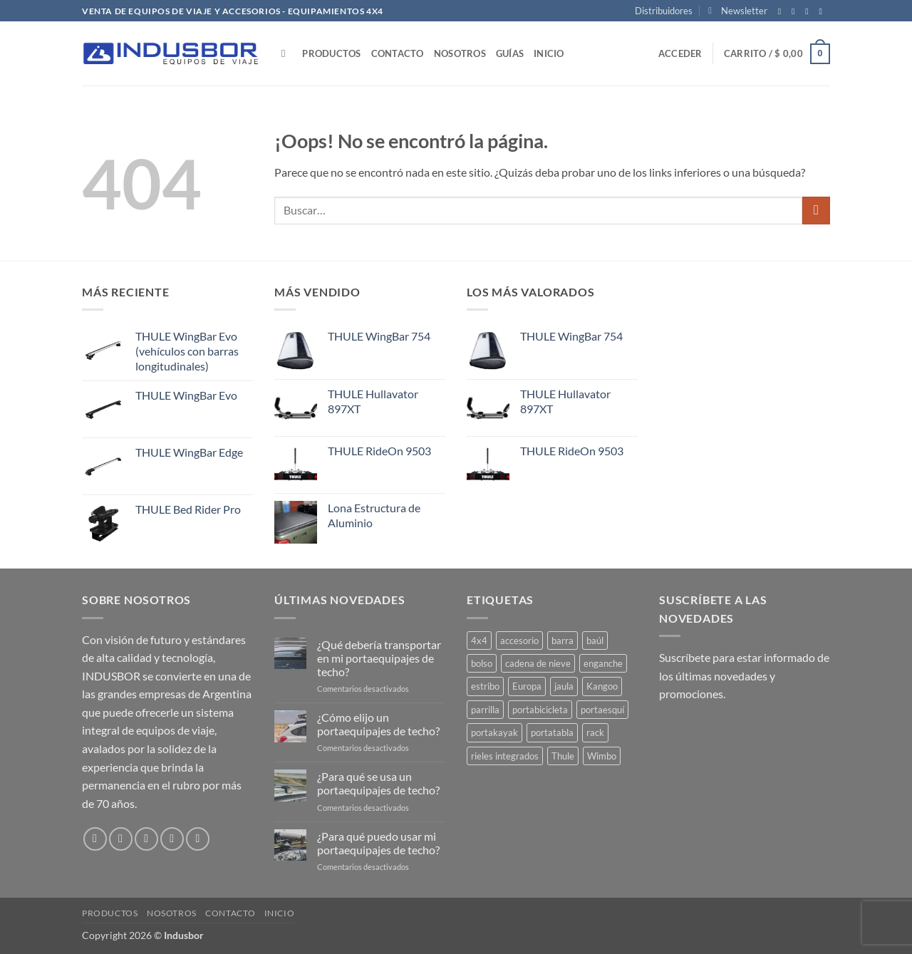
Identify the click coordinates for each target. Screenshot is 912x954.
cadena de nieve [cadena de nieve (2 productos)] (538, 663)
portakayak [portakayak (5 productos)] (494, 732)
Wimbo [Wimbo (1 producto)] (601, 756)
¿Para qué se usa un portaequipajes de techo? (378, 783)
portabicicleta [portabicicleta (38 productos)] (540, 709)
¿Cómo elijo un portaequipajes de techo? (378, 723)
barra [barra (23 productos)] (562, 640)
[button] (737, 10)
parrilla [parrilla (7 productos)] (485, 709)
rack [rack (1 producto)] (595, 732)
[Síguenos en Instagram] (796, 11)
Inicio (549, 53)
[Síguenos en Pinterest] (197, 839)
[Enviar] (816, 210)
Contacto (397, 53)
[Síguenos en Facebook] (782, 11)
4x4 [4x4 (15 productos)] (479, 640)
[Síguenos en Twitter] (809, 11)
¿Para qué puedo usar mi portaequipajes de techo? (378, 842)
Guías (510, 53)
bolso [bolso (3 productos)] (481, 663)
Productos (331, 53)
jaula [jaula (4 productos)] (564, 686)
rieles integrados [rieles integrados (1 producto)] (505, 756)
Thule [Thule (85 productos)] (562, 756)
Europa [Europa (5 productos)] (527, 686)
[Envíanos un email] (823, 11)
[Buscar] (286, 53)
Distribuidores (664, 10)
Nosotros (460, 53)
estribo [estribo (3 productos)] (485, 686)
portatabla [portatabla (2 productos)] (552, 732)
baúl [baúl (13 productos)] (594, 640)
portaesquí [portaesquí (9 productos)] (602, 709)
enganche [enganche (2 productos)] (603, 663)
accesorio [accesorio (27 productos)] (519, 640)
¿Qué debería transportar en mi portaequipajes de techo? (379, 658)
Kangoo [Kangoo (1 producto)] (602, 686)
